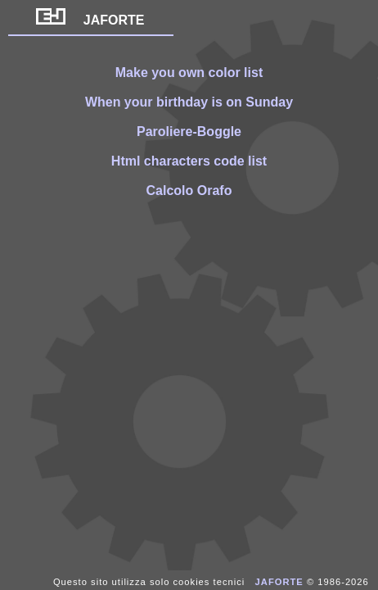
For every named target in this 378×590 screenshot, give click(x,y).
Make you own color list (189, 72)
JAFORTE (90, 20)
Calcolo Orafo (189, 190)
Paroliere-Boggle (189, 131)
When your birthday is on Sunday (189, 102)
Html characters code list (189, 161)
